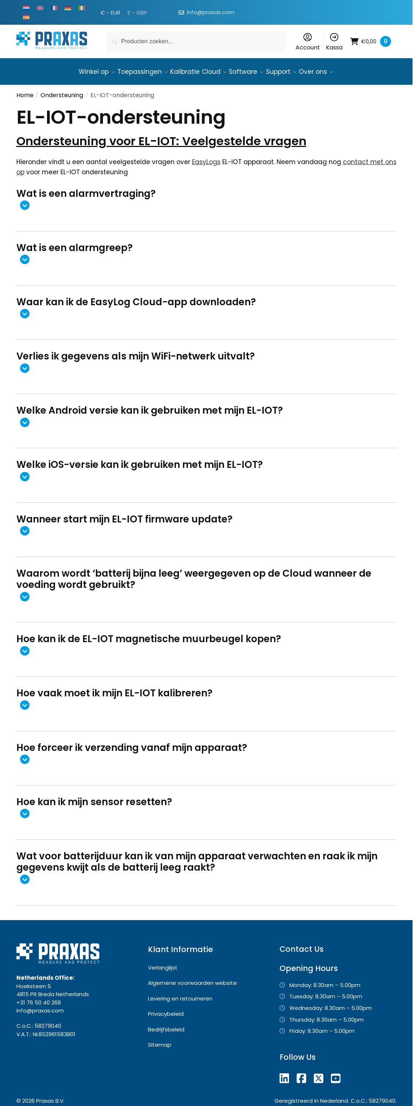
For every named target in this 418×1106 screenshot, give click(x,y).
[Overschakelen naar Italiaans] (82, 7)
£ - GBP (137, 12)
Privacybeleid (166, 1009)
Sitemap (159, 1040)
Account (308, 42)
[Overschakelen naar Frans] (54, 7)
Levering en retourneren (180, 994)
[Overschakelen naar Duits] (68, 7)
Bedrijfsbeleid (166, 1025)
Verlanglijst (162, 963)
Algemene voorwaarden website (192, 978)
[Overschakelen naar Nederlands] (26, 7)
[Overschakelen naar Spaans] (26, 17)
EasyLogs (206, 157)
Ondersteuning (61, 91)
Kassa (334, 42)
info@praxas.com (210, 12)
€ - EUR (110, 12)
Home (25, 91)
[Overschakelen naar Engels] (40, 7)
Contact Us (302, 944)
